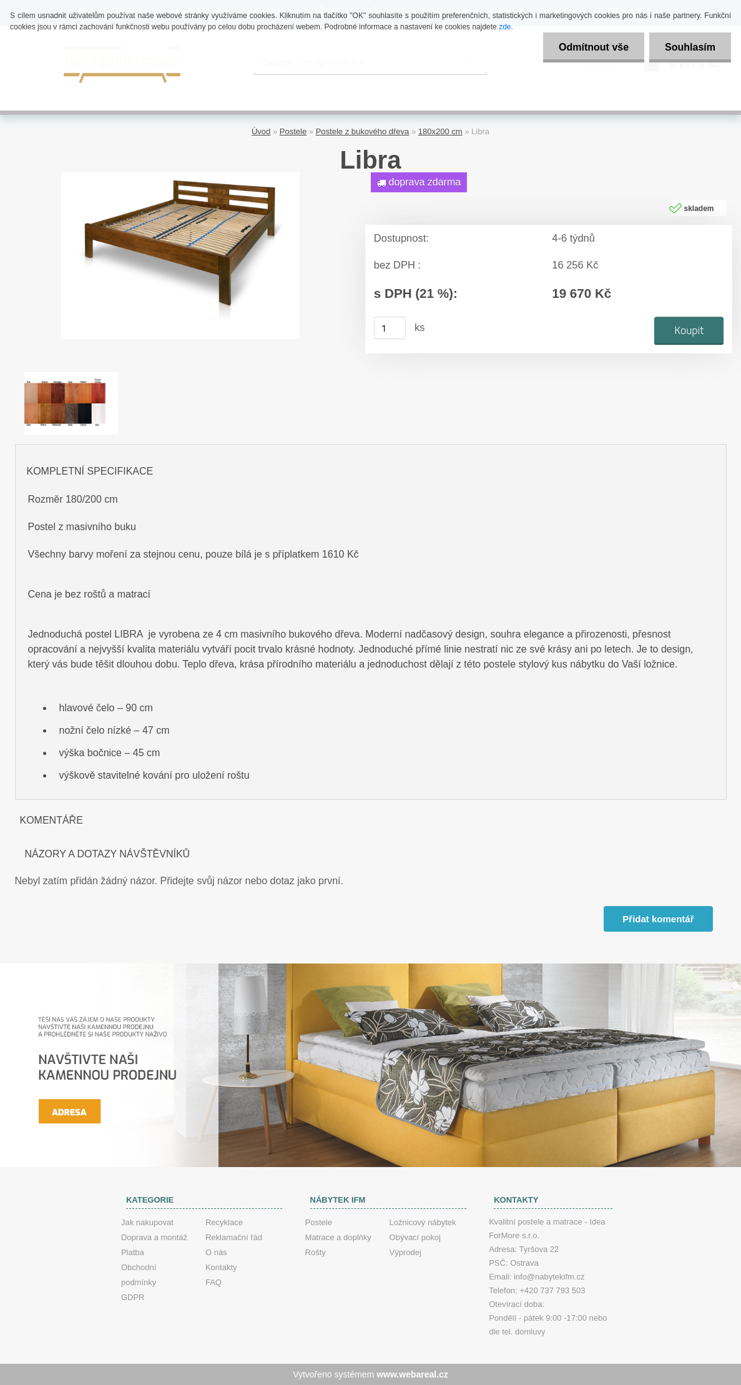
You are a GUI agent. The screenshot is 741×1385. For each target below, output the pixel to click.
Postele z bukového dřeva (363, 131)
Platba (132, 1252)
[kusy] (389, 328)
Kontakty (221, 1267)
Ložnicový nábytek (423, 1222)
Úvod (261, 131)
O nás (216, 1252)
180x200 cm (440, 131)
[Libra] (180, 177)
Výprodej (405, 1252)
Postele (293, 131)
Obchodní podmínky (138, 1275)
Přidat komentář (658, 919)
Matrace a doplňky (338, 1237)
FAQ (213, 1282)
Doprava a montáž (154, 1237)
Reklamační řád (233, 1237)
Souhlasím (690, 47)
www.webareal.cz (412, 1374)
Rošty (315, 1252)
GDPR (133, 1297)
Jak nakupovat (147, 1222)
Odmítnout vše (594, 47)
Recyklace (224, 1222)
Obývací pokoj (415, 1237)
